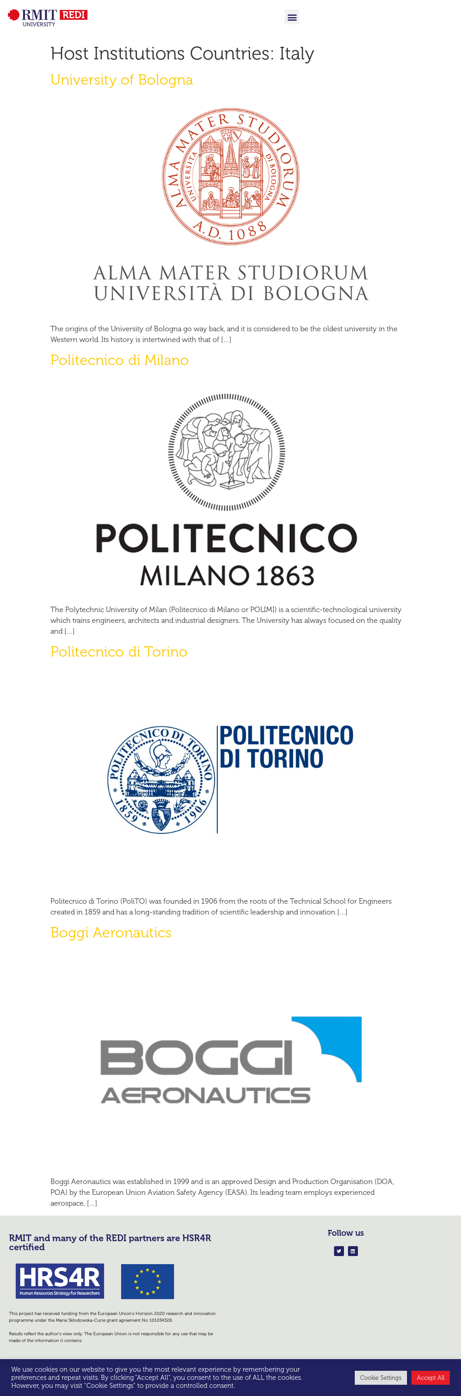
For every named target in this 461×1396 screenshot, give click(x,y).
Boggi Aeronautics (111, 932)
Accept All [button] (430, 1377)
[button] (292, 16)
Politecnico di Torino (119, 651)
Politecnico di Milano (119, 360)
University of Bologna (121, 79)
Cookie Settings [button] (381, 1377)
